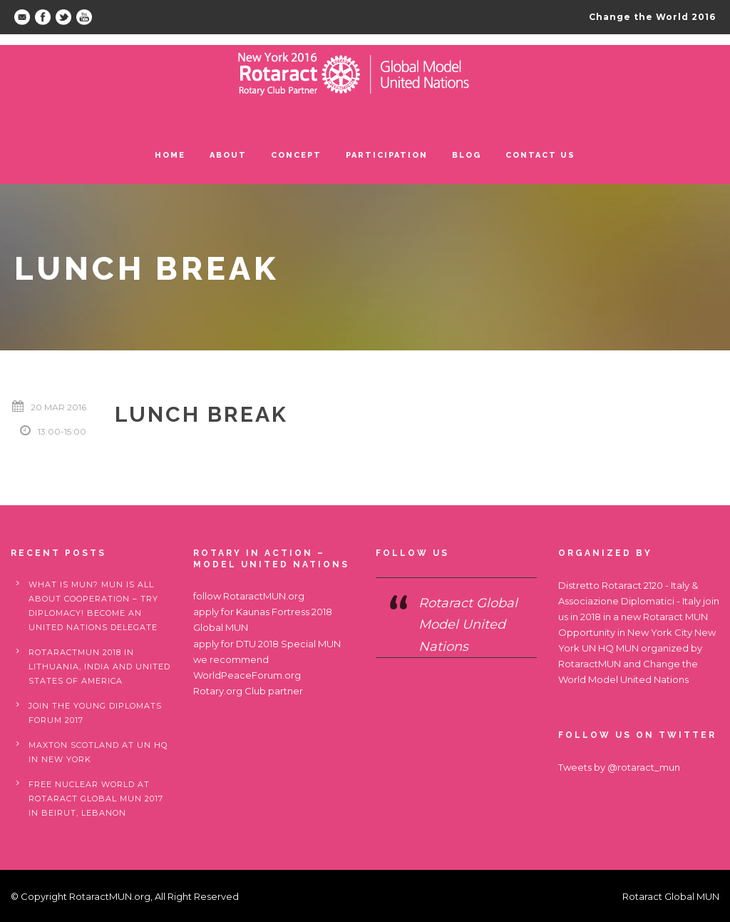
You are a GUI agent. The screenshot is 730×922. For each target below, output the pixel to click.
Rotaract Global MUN (670, 896)
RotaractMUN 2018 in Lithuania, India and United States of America (99, 666)
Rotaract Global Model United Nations (468, 624)
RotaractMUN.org (263, 596)
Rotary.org (217, 690)
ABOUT (228, 155)
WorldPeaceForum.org (247, 675)
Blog (466, 155)
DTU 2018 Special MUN (288, 643)
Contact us (540, 155)
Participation (387, 155)
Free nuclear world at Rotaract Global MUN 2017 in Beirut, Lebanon (96, 798)
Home (170, 155)
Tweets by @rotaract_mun (619, 767)
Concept (296, 155)
